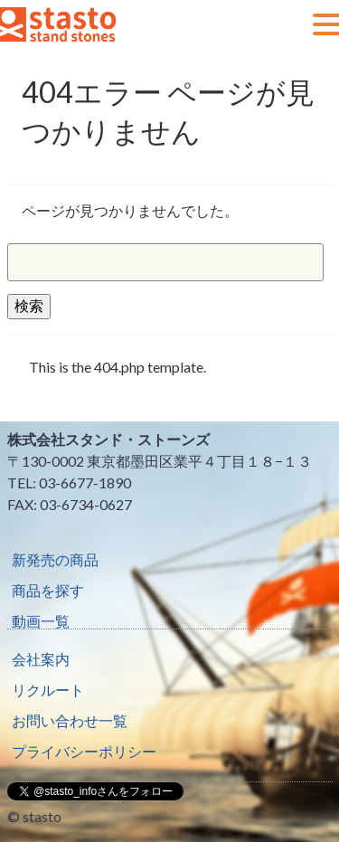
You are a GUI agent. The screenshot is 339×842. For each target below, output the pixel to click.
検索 (28, 305)
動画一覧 (41, 620)
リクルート (48, 689)
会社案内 (41, 658)
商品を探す (48, 590)
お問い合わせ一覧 (69, 720)
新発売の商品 (55, 559)
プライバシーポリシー (84, 751)
